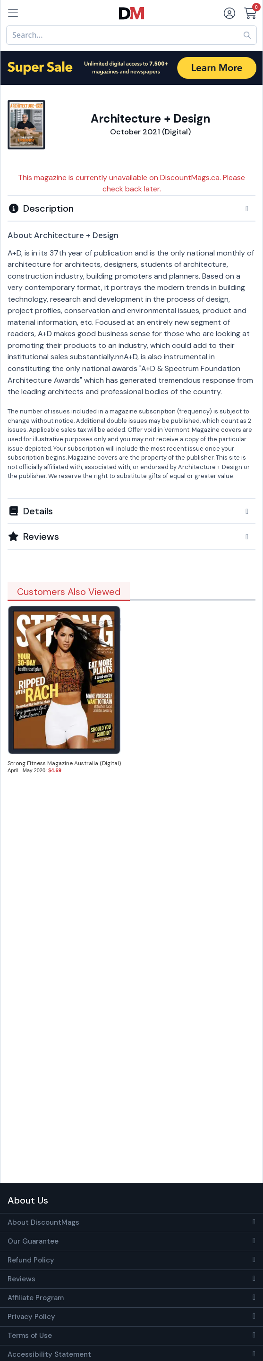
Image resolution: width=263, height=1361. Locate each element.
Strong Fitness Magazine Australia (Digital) (64, 763)
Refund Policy (31, 1260)
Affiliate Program (36, 1298)
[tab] (131, 208)
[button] (131, 208)
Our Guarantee (33, 1241)
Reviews (21, 1279)
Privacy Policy (31, 1316)
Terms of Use (30, 1335)
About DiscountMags (43, 1222)
